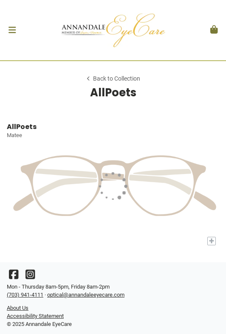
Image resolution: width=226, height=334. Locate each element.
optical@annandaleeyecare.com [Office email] (85, 295)
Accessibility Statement (35, 316)
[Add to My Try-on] (211, 241)
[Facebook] (13, 276)
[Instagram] (30, 276)
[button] (12, 30)
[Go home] (113, 30)
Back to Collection (113, 78)
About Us (17, 308)
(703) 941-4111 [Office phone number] (25, 295)
